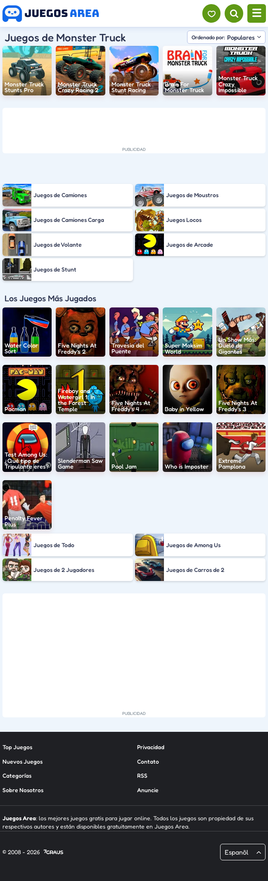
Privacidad (150, 746)
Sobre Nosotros (22, 789)
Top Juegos (17, 746)
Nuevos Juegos (22, 761)
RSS (142, 775)
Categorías (16, 775)
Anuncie (148, 789)
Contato (148, 761)
